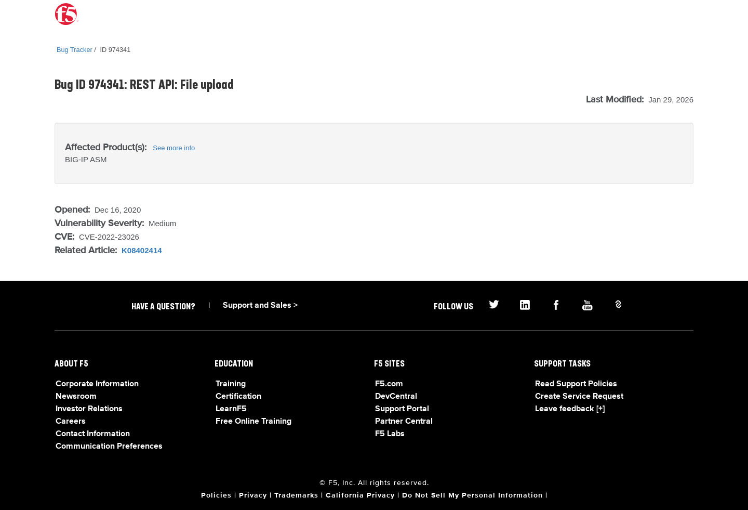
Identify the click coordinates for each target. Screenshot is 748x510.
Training (231, 384)
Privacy (253, 495)
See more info (174, 148)
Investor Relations (89, 409)
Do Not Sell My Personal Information (472, 495)
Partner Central (404, 421)
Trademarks (296, 495)
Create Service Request (579, 397)
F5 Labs (390, 434)
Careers (71, 421)
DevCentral (396, 397)
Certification (238, 397)
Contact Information (93, 434)
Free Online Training (253, 421)
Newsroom (76, 397)
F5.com (389, 384)
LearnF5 (231, 409)
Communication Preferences (109, 446)
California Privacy (360, 495)
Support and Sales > (260, 306)
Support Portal (402, 409)
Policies (216, 495)
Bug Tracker (74, 50)
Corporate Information (97, 384)
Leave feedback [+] (570, 409)
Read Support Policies (576, 384)
